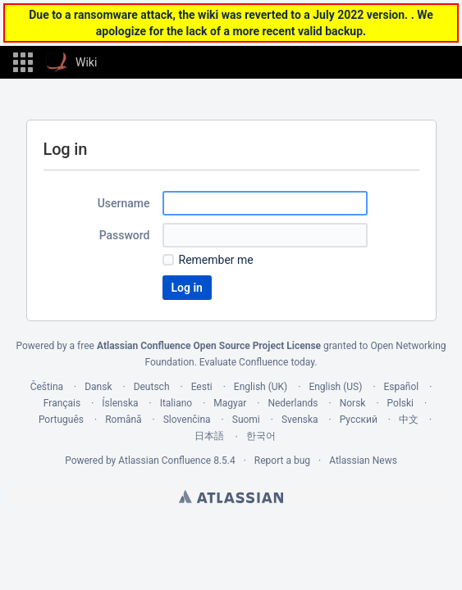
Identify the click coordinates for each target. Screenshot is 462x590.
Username (124, 203)
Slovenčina (187, 419)
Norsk (353, 403)
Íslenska (120, 403)
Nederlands (293, 403)
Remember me (216, 259)
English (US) (335, 387)
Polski (400, 403)
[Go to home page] (71, 62)
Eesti (202, 387)
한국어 (261, 436)
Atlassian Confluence (164, 460)
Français (61, 403)
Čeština (46, 387)
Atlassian (231, 496)
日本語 (209, 436)
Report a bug (282, 460)
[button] (23, 62)
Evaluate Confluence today (256, 362)
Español (401, 387)
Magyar (229, 403)
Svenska (299, 419)
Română (123, 419)
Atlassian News (363, 460)
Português (61, 419)
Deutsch (152, 387)
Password (124, 235)
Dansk (98, 387)
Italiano (176, 403)
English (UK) (260, 387)
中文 (409, 419)
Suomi (246, 419)
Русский (358, 419)
